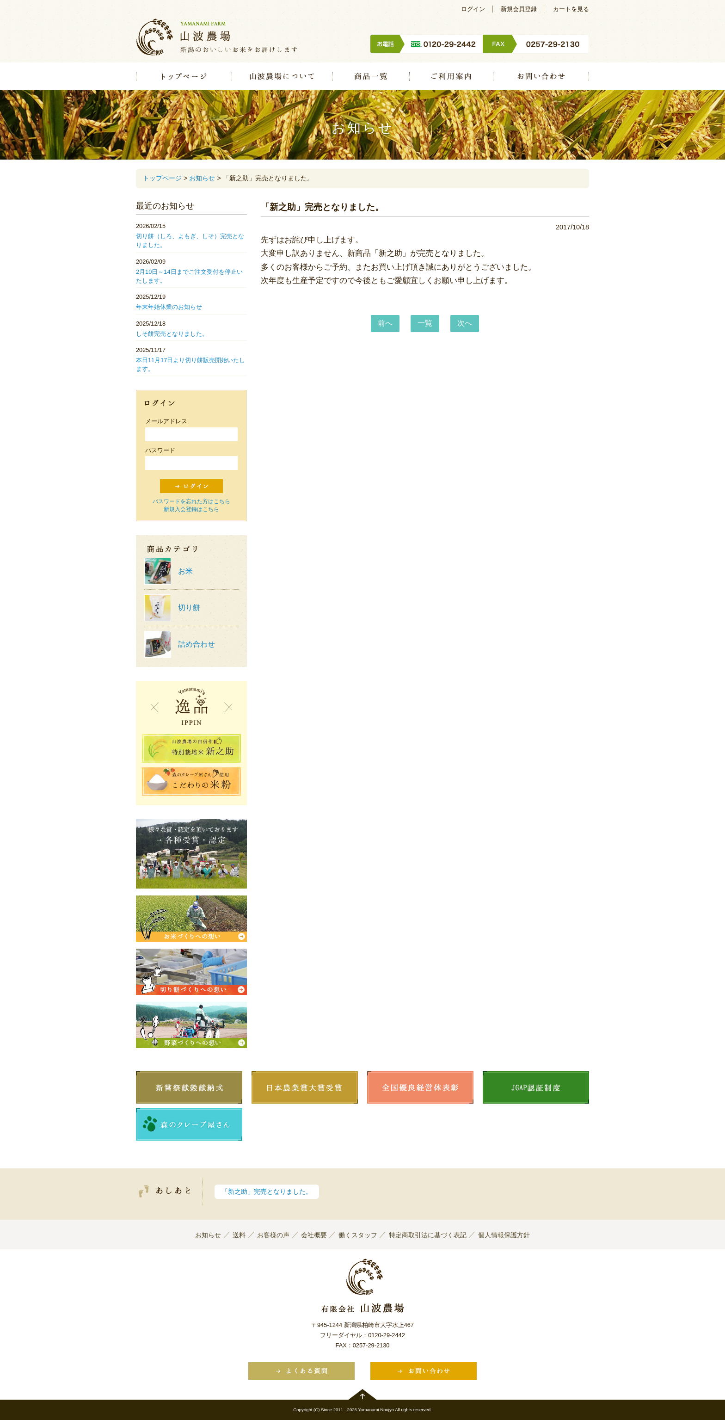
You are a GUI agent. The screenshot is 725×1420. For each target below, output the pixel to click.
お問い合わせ (541, 76)
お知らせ (202, 178)
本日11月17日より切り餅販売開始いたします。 (190, 364)
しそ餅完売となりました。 (172, 333)
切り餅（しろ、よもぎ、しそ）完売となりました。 (190, 240)
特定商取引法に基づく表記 (428, 1234)
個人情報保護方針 (504, 1234)
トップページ (184, 76)
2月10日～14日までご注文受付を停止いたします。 (189, 276)
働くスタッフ (357, 1234)
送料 (239, 1234)
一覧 (425, 323)
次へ (464, 323)
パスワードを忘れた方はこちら (191, 501)
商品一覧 (370, 76)
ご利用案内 (451, 76)
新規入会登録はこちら (191, 509)
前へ (385, 323)
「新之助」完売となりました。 (266, 1191)
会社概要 (314, 1234)
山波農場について (282, 76)
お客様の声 (273, 1234)
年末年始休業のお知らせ (169, 306)
